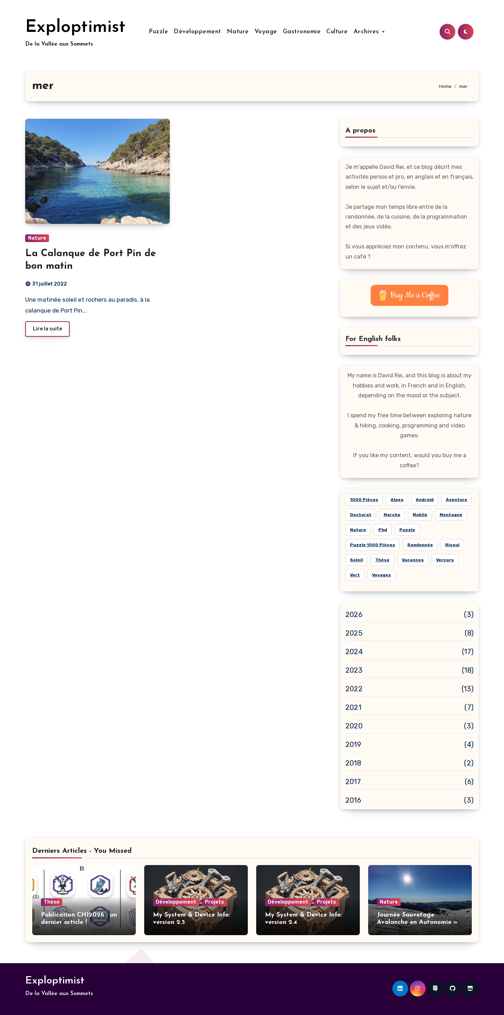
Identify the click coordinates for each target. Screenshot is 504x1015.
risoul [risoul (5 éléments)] (452, 544)
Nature (238, 31)
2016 (353, 800)
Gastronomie (302, 31)
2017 (353, 782)
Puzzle (158, 31)
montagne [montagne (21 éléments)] (451, 514)
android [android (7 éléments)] (425, 499)
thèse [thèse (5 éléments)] (382, 559)
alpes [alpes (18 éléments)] (397, 499)
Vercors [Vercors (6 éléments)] (445, 559)
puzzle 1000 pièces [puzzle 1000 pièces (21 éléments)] (372, 544)
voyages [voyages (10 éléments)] (381, 574)
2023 (354, 670)
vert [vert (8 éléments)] (355, 574)
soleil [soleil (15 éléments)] (356, 559)
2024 (354, 652)
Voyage (265, 31)
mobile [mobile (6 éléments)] (420, 514)
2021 (353, 707)
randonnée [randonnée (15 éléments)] (420, 544)
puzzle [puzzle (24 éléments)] (407, 529)
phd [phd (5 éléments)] (382, 529)
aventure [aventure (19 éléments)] (456, 499)
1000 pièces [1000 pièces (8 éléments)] (364, 499)
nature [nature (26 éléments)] (358, 529)
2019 (353, 744)
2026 (354, 614)
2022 (354, 689)
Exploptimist (75, 27)
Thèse (51, 902)
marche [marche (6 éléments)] (392, 514)
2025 (354, 633)
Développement (197, 31)
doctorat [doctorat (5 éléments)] (360, 514)
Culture (337, 31)
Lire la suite (47, 329)
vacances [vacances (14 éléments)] (413, 559)
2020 (354, 726)
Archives (368, 31)
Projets (214, 902)
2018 (353, 763)
